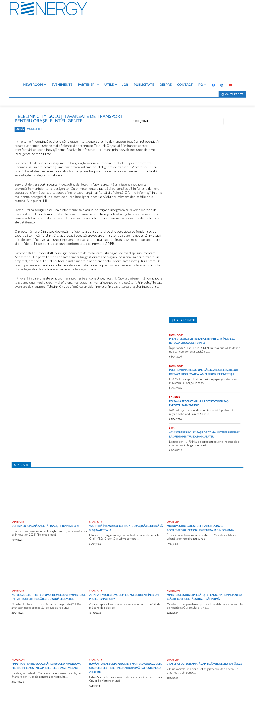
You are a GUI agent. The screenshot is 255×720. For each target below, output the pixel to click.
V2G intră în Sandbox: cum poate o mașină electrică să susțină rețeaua (124, 542)
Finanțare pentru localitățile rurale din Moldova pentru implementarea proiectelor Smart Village (48, 691)
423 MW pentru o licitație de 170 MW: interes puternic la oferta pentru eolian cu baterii (202, 446)
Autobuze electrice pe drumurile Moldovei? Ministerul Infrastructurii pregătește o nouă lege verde (48, 618)
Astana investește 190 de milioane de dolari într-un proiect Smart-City (123, 616)
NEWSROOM (176, 335)
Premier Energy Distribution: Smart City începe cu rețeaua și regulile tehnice (202, 343)
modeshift (34, 129)
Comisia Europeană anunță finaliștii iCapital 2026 (47, 542)
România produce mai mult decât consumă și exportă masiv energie (201, 413)
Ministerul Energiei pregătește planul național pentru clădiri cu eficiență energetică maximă (203, 618)
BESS (172, 438)
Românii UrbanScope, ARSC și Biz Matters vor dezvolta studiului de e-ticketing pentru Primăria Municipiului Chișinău (127, 691)
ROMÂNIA (174, 406)
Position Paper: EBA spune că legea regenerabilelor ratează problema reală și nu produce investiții (203, 379)
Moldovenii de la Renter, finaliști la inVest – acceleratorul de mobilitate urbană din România (202, 544)
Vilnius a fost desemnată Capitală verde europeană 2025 (205, 689)
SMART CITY (18, 536)
